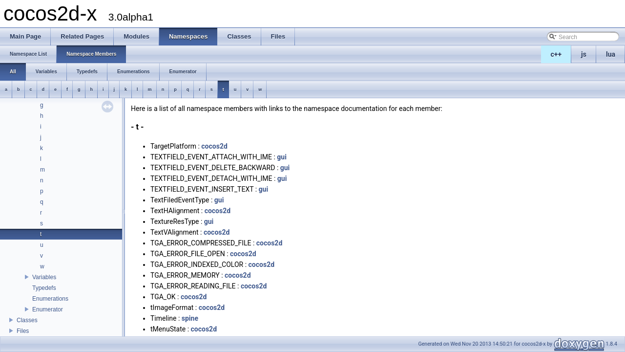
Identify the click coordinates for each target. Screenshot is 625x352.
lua (610, 54)
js (583, 54)
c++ (556, 54)
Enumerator (47, 309)
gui (282, 157)
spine (190, 318)
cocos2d (214, 146)
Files (23, 331)
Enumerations (50, 298)
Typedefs (44, 288)
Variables (44, 277)
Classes (27, 320)
